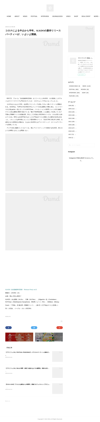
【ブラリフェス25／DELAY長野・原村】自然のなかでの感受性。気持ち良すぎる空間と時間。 (31, 368)
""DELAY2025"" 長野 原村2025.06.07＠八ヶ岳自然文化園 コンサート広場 (22, 371)
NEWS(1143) (8, 316)
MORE (83, 16)
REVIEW (85, 89)
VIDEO (75, 16)
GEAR (85, 92)
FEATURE (73, 96)
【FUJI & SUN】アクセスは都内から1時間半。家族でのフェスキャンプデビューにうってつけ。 (32, 384)
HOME (16, 16)
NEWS (32, 16)
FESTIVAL (41, 16)
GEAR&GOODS (64, 16)
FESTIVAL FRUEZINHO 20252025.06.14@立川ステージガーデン (20, 355)
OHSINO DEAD (74, 86)
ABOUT (24, 16)
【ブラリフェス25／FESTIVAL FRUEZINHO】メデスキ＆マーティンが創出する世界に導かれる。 (32, 352)
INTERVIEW (52, 16)
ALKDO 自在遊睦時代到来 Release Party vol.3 (21, 289)
